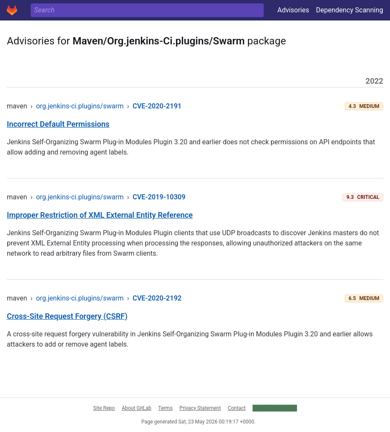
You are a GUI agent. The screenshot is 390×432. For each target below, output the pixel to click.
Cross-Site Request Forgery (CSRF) (67, 316)
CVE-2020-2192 (157, 298)
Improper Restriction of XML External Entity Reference (100, 214)
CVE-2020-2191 (157, 106)
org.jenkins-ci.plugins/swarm (79, 106)
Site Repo (104, 408)
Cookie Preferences (275, 408)
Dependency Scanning (349, 10)
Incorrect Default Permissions (58, 124)
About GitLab (136, 408)
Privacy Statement (200, 408)
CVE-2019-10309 (159, 197)
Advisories (293, 10)
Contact (237, 408)
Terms (165, 408)
